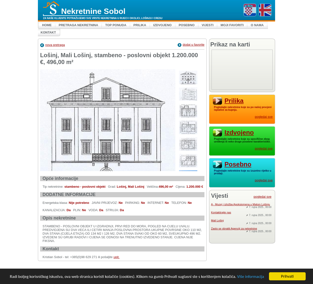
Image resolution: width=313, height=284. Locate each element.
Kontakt (48, 32)
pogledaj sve (264, 117)
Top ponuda (115, 25)
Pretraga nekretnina (78, 25)
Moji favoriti (232, 25)
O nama (257, 25)
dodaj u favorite (191, 44)
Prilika (140, 25)
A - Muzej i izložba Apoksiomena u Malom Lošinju (240, 204)
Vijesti (207, 25)
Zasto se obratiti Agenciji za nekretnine (234, 228)
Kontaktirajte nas (221, 212)
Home (47, 25)
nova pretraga (52, 45)
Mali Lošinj (217, 220)
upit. (116, 257)
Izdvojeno (162, 25)
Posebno (187, 25)
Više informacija (250, 276)
